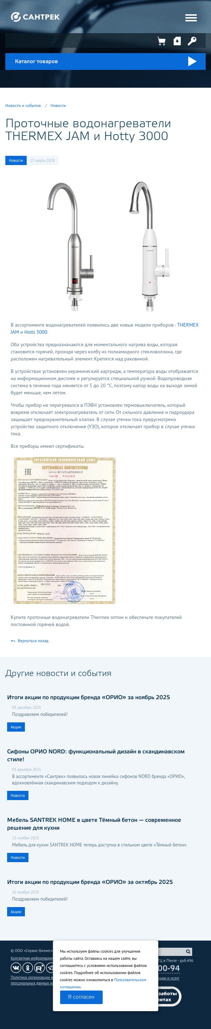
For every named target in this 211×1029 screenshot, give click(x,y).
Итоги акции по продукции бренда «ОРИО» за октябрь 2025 (90, 882)
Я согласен (81, 997)
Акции (16, 727)
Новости (58, 105)
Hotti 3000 (35, 332)
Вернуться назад (33, 640)
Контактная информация (32, 958)
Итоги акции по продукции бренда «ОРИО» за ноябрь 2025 (88, 697)
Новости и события (23, 105)
